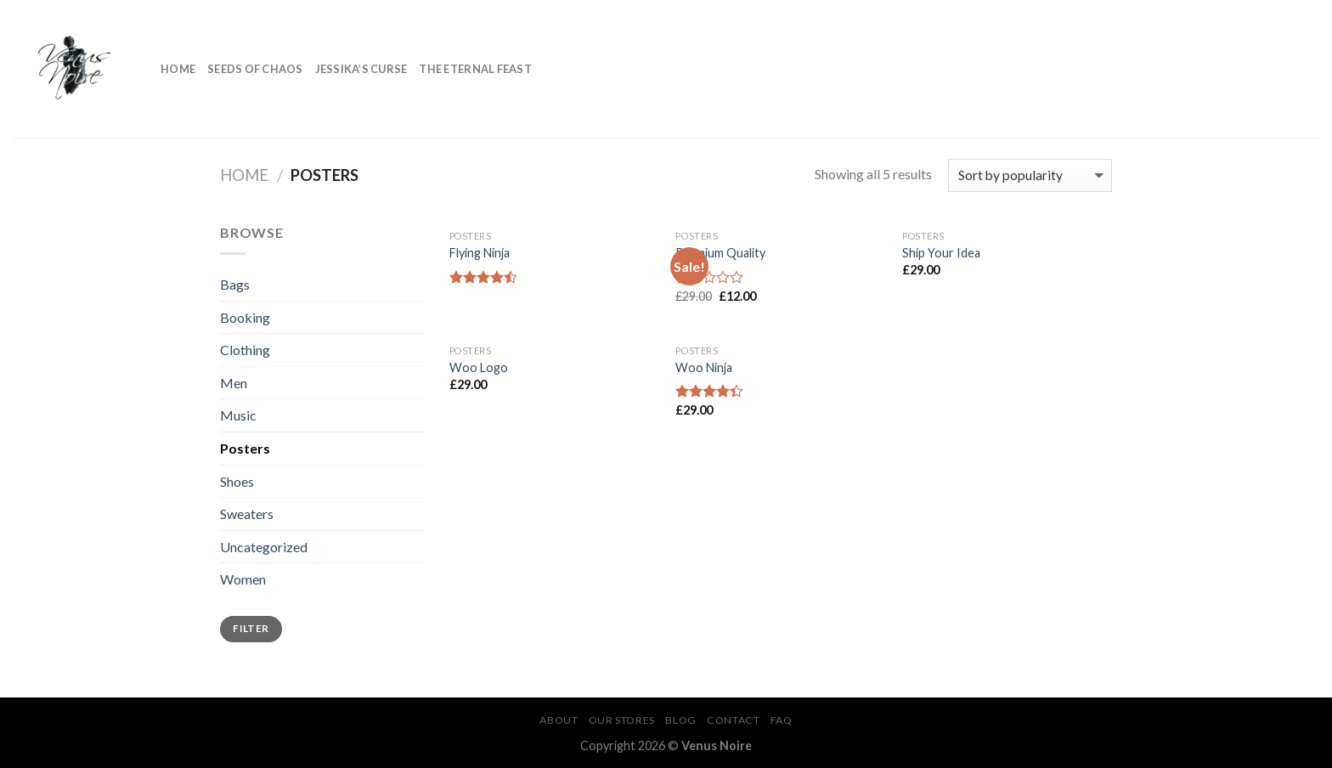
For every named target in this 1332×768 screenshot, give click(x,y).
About (558, 720)
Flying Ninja (479, 253)
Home (178, 69)
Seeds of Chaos (255, 69)
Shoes (237, 481)
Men (233, 383)
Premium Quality (720, 253)
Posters (245, 448)
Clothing (245, 350)
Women (243, 579)
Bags (235, 284)
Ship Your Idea (941, 253)
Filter (250, 628)
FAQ (781, 720)
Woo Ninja (703, 367)
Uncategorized (264, 547)
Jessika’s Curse (361, 69)
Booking (245, 317)
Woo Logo (478, 367)
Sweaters (247, 513)
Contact (733, 720)
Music (238, 415)
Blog (680, 720)
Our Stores (622, 720)
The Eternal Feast (475, 69)
